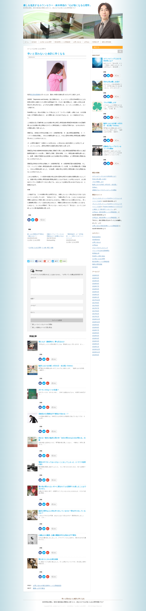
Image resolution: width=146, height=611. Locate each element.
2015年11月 (96, 352)
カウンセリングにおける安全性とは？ (104, 176)
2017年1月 (95, 316)
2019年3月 (95, 281)
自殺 (51, 247)
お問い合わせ (77, 42)
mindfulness (96, 239)
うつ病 (44, 247)
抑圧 (48, 247)
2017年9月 (95, 303)
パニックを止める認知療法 (100, 250)
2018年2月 (95, 294)
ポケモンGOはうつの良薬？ (49, 390)
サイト (33, 312)
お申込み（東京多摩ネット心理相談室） (105, 212)
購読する (96, 47)
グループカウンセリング (100, 248)
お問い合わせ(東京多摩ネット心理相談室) (47, 585)
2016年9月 (95, 325)
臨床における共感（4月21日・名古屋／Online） (56, 366)
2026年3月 (95, 278)
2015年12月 (96, 349)
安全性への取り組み (98, 256)
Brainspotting (96, 237)
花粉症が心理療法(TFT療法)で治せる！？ (54, 414)
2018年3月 (95, 292)
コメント (33, 277)
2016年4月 (95, 338)
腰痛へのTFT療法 (39, 588)
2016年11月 (96, 319)
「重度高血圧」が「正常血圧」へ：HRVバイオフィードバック (74, 236)
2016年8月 (95, 327)
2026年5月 (95, 275)
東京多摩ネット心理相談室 (62, 42)
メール (33, 305)
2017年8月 (95, 305)
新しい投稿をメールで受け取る (42, 327)
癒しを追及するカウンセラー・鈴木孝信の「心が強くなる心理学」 (57, 5)
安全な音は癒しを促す (111, 82)
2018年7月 (95, 286)
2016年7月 (95, 330)
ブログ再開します (109, 102)
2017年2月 (95, 314)
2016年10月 (96, 322)
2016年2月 (95, 344)
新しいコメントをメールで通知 (42, 324)
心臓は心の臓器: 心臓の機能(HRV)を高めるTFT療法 (57, 535)
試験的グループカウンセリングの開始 (104, 190)
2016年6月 (95, 333)
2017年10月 (96, 300)
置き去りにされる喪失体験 (48, 559)
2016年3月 (95, 341)
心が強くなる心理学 (46, 42)
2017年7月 (95, 308)
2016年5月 (95, 335)
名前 (32, 298)
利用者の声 (95, 42)
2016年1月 (95, 346)
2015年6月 (95, 355)
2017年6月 (95, 311)
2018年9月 (95, 283)
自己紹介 (34, 42)
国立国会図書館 (35, 94)
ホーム (27, 42)
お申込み (86, 42)
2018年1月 (95, 297)
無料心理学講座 (106, 42)
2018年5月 (95, 289)
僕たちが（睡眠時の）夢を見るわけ (51, 342)
